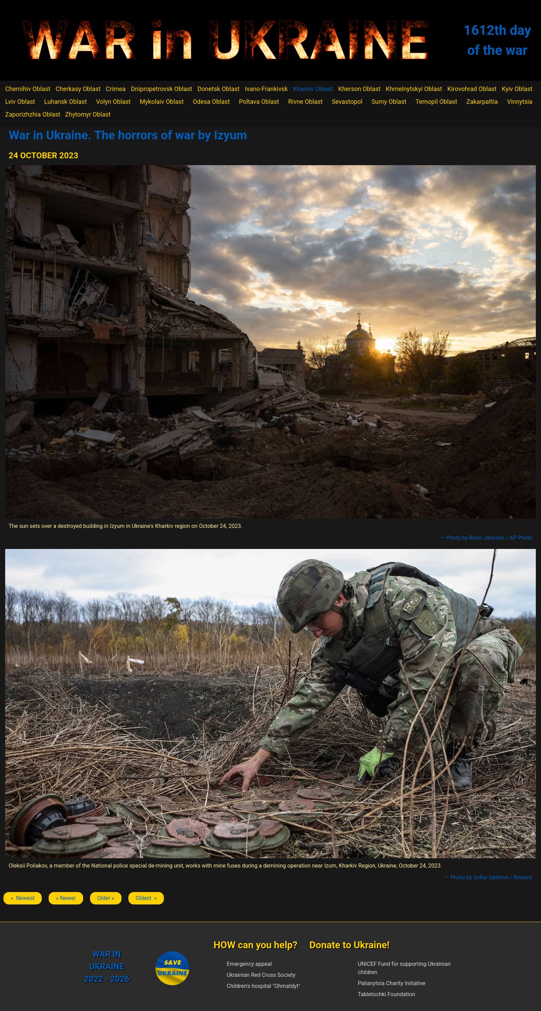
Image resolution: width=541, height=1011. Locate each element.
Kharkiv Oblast (313, 88)
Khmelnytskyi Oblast (414, 88)
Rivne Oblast (305, 101)
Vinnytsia (520, 101)
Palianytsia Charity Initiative (391, 983)
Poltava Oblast (259, 101)
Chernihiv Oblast (27, 88)
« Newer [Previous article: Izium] (66, 898)
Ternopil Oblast (436, 101)
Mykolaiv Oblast (162, 101)
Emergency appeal (249, 964)
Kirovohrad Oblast (471, 88)
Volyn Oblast (113, 101)
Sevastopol (347, 101)
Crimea (116, 88)
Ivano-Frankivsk (266, 88)
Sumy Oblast (389, 101)
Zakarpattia (482, 101)
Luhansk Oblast (65, 101)
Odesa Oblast (211, 101)
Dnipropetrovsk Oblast (161, 88)
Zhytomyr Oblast (88, 114)
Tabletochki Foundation (386, 994)
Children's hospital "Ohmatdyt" (263, 986)
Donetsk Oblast (218, 88)
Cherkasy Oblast (78, 88)
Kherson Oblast (359, 88)
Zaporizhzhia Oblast (32, 114)
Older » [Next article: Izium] (105, 898)
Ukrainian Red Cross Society (261, 975)
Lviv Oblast (20, 101)
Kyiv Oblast (517, 88)
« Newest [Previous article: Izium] (23, 898)
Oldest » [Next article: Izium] (146, 898)
